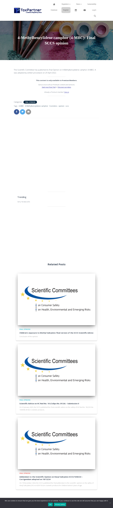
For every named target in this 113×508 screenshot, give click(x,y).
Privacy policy (60, 504)
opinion (61, 106)
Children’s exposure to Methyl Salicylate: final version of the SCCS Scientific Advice (56, 333)
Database (54, 10)
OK (50, 504)
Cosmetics (53, 106)
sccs (67, 106)
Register (66, 10)
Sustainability (91, 4)
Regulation (66, 4)
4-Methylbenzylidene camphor (36, 106)
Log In (94, 10)
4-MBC (21, 106)
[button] (95, 16)
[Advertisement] (56, 154)
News (78, 4)
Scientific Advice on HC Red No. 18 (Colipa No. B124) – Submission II (49, 403)
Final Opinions (30, 102)
